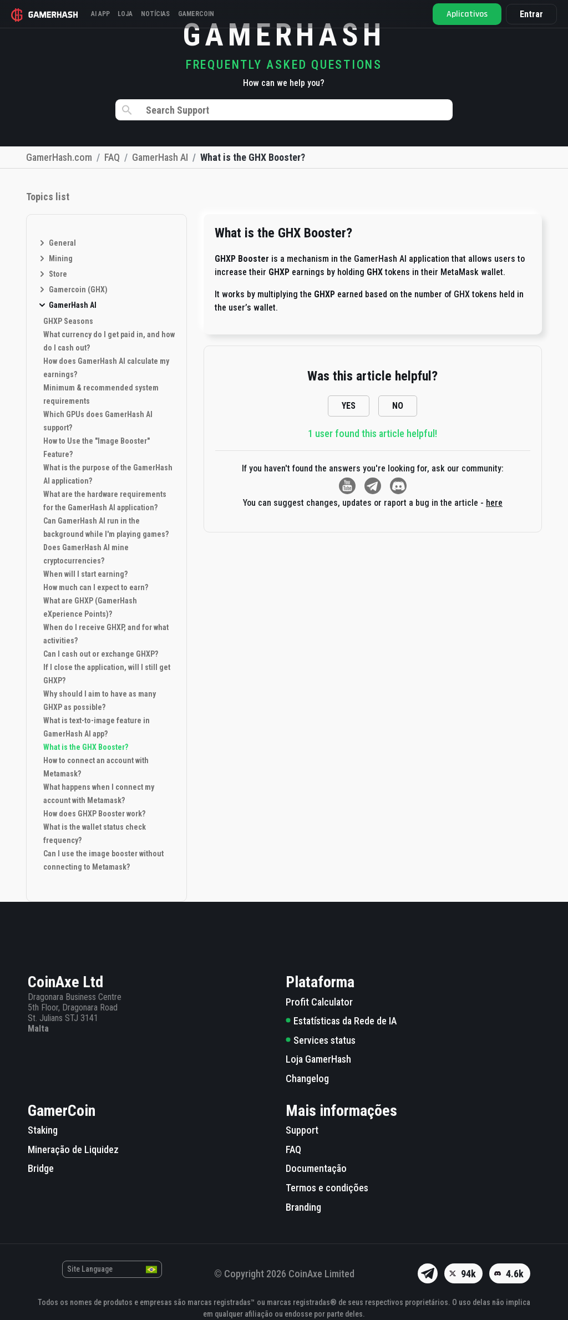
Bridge (41, 1168)
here (494, 502)
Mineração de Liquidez (73, 1149)
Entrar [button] (529, 14)
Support (302, 1130)
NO (397, 405)
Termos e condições (327, 1188)
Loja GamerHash (318, 1059)
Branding (303, 1207)
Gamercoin (216, 14)
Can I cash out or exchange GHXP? (100, 653)
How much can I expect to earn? (95, 587)
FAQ (293, 1149)
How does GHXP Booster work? (94, 813)
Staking (43, 1130)
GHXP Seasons (68, 321)
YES (349, 405)
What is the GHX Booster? (85, 747)
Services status (321, 1040)
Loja (135, 14)
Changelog (307, 1078)
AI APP (104, 14)
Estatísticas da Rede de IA (341, 1021)
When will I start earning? (85, 574)
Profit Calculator (319, 1002)
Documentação (316, 1168)
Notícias (170, 14)
